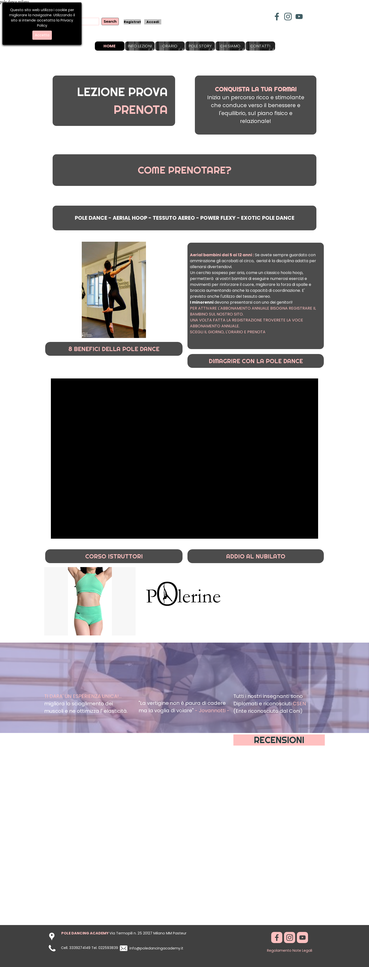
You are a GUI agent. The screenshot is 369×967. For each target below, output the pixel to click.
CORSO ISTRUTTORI (114, 556)
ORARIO (169, 46)
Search (110, 21)
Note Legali (302, 950)
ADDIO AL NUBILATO (255, 556)
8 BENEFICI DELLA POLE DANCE (113, 349)
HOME (109, 46)
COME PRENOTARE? (184, 170)
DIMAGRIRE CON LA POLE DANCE (256, 361)
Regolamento (279, 950)
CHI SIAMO (230, 46)
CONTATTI (260, 46)
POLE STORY (200, 46)
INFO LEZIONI (140, 46)
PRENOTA (141, 109)
